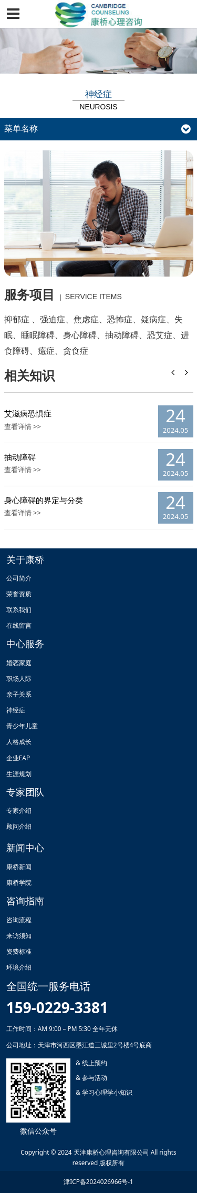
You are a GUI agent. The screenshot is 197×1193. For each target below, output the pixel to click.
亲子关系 (19, 694)
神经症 (15, 710)
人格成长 (19, 741)
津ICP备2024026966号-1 (98, 1181)
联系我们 (19, 609)
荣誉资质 (19, 593)
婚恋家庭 (19, 662)
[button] (186, 373)
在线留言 (19, 625)
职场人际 (19, 678)
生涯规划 (19, 773)
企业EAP (18, 757)
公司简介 (19, 578)
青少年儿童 (22, 725)
